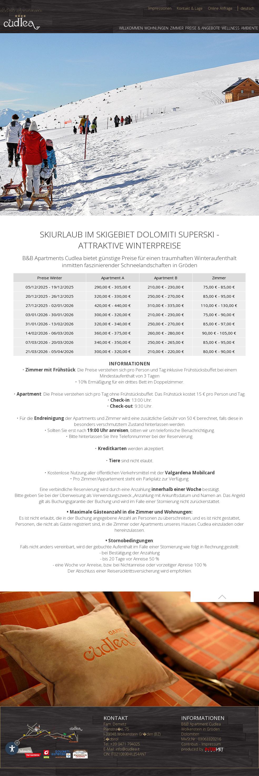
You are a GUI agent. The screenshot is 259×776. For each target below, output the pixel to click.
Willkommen (131, 28)
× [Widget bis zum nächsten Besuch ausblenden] (17, 743)
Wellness (231, 28)
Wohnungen (156, 28)
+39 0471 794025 (125, 744)
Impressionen (160, 8)
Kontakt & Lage (190, 8)
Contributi (189, 744)
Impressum (211, 744)
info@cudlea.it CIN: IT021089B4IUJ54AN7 (125, 752)
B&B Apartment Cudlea (201, 724)
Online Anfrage (220, 8)
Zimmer (177, 28)
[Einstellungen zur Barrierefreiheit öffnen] (11, 748)
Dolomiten (190, 734)
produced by (203, 749)
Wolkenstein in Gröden (200, 729)
